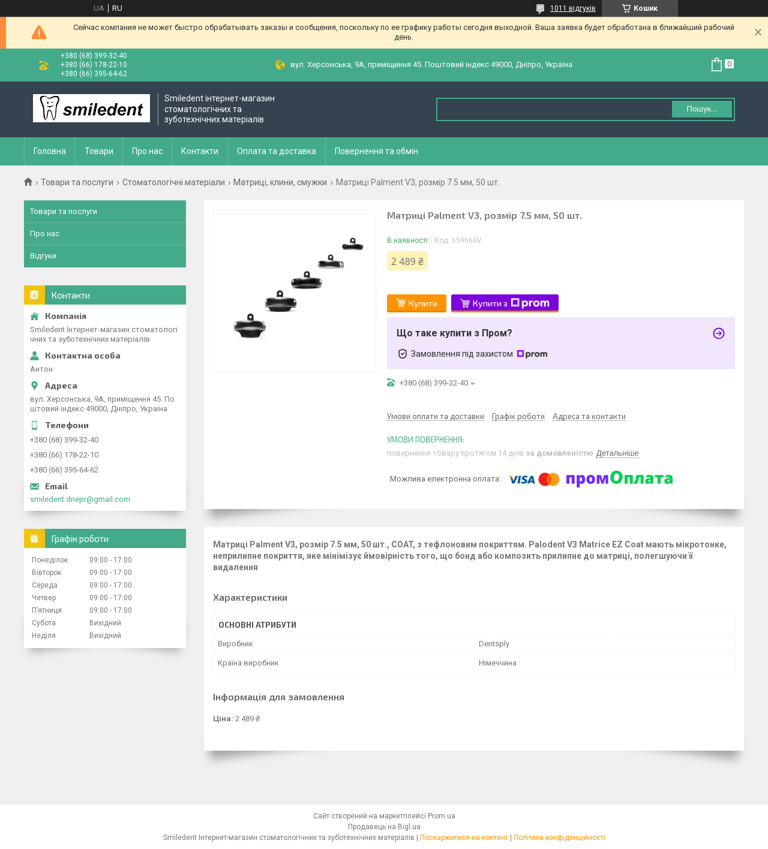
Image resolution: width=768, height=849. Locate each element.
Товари (99, 151)
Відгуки (43, 255)
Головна (50, 151)
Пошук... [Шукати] (701, 108)
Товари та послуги (77, 182)
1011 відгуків (573, 8)
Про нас (147, 151)
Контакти (199, 151)
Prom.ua (441, 816)
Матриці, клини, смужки (280, 182)
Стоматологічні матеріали (173, 182)
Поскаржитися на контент (464, 837)
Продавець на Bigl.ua (384, 827)
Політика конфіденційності (559, 837)
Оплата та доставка (276, 151)
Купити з (511, 303)
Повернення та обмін (376, 151)
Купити (423, 303)
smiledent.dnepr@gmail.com (80, 499)
